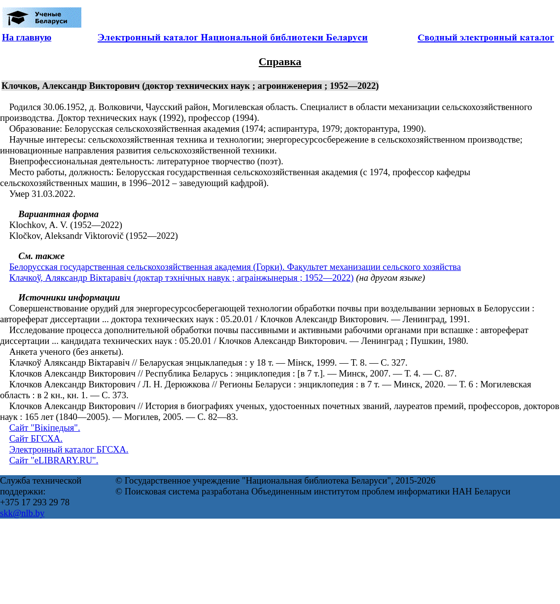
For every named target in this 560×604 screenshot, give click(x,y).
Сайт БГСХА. (36, 438)
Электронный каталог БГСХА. (69, 449)
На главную (26, 37)
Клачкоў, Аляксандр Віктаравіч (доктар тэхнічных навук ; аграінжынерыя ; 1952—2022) (181, 277)
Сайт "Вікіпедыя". (44, 427)
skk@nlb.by (22, 513)
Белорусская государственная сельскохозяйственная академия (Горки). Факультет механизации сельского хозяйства (235, 267)
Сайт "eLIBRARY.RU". (54, 460)
